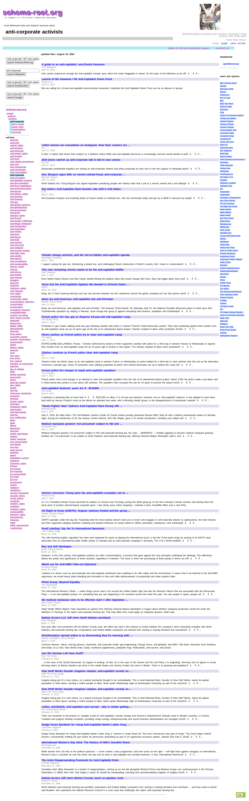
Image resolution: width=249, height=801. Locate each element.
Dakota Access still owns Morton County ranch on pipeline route (82, 778)
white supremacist (19, 525)
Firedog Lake (225, 168)
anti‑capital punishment (22, 162)
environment (16, 342)
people (10, 113)
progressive (16, 482)
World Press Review (228, 330)
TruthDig (223, 300)
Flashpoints (224, 171)
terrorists (16, 132)
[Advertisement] (71, 115)
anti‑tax (14, 269)
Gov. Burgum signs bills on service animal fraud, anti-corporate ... (83, 174)
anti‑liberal (15, 237)
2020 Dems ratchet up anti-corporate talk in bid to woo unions (81, 159)
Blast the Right (226, 107)
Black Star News (226, 104)
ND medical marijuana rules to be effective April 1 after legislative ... (85, 600)
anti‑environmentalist (20, 188)
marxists (14, 431)
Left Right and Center (228, 207)
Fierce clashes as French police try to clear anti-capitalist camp (82, 334)
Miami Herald (225, 215)
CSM (222, 113)
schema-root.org (16, 109)
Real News (224, 274)
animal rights (16, 145)
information (16, 409)
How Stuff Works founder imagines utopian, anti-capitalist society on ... (87, 671)
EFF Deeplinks (226, 151)
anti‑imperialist (17, 229)
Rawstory (223, 265)
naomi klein (18, 127)
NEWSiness (224, 227)
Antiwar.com (224, 95)
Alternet (223, 92)
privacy (13, 466)
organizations (18, 129)
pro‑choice (15, 469)
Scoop (222, 280)
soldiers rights (17, 504)
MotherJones (225, 221)
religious (14, 488)
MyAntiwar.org (225, 224)
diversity (14, 331)
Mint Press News (226, 218)
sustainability (17, 512)
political (11, 116)
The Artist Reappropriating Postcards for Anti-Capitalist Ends (80, 760)
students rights (17, 509)
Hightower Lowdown (228, 183)
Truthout (223, 303)
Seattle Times (225, 283)
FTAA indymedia (226, 165)
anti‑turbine (16, 275)
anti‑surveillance (18, 261)
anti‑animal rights (19, 153)
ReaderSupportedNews (229, 271)
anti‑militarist (16, 248)
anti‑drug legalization (20, 186)
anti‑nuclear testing (20, 250)
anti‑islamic (16, 231)
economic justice (18, 337)
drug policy (16, 334)
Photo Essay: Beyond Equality (61, 582)
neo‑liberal (15, 444)
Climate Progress (226, 121)
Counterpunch (225, 139)
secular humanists (19, 493)
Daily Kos (224, 145)
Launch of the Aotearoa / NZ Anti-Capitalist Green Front (77, 79)
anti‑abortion (16, 148)
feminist (14, 350)
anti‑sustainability (19, 264)
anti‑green (15, 213)
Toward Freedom (226, 298)
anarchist (14, 143)
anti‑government (18, 210)
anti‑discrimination (19, 183)
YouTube (241, 43)
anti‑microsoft (17, 245)
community (15, 296)
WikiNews (224, 324)
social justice (17, 498)
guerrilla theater (18, 382)
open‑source (16, 450)
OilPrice (223, 239)
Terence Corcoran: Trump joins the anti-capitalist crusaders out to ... (85, 493)
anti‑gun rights (17, 215)
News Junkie (225, 230)
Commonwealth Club (228, 130)
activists (12, 119)
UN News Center (226, 306)
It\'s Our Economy (227, 204)
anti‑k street (18, 124)
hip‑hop (14, 390)
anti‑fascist (15, 191)
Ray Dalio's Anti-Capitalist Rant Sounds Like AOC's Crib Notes (81, 189)
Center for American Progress (232, 115)
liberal (13, 426)
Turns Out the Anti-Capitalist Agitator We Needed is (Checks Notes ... (85, 284)
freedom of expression (21, 364)
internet (14, 415)
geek (12, 372)
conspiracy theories (20, 310)
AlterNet (223, 86)
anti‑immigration (18, 226)
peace (13, 455)
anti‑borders (16, 156)
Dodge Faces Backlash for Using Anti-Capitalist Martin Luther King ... (85, 724)
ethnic (13, 345)
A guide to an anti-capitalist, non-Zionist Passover (73, 64)
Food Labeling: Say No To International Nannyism (73, 528)
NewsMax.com (225, 233)
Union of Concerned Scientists (232, 315)
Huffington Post (226, 186)
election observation (20, 339)
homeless (15, 396)
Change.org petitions (228, 118)
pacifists (14, 452)
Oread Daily (224, 245)
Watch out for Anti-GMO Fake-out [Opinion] (69, 564)
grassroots (15, 377)
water (13, 523)
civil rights (15, 294)
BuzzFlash (224, 110)
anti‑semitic (16, 256)
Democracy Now (226, 148)
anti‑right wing (17, 253)
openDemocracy (231, 64)
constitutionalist (18, 312)
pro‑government (18, 474)
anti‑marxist (16, 242)
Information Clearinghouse (230, 198)
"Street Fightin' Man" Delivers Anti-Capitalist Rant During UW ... (82, 406)
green (13, 380)
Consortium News (227, 133)
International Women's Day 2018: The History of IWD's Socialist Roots (86, 742)
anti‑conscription (18, 172)
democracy (15, 323)
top (240, 795)
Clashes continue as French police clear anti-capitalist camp (80, 352)
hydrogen (15, 404)
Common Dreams (227, 124)
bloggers (14, 280)
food (12, 353)
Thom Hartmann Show (229, 295)
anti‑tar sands (17, 267)
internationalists (18, 412)
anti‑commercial (18, 167)
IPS (221, 189)
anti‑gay (14, 202)
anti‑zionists (16, 277)
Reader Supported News (229, 268)
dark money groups (20, 318)
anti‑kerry (15, 234)
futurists (14, 366)
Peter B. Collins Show (229, 251)
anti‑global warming (20, 205)
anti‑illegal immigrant (20, 224)
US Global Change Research (231, 312)
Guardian (223, 180)
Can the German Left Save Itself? (63, 653)
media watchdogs (19, 434)
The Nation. (224, 289)
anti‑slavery (16, 258)
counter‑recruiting (19, 315)
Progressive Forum (227, 256)
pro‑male (14, 477)
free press (15, 358)
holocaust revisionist (20, 393)
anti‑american (17, 151)
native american (18, 439)
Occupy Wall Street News (230, 236)
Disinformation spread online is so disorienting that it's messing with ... (87, 635)
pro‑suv (14, 479)
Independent (225, 192)
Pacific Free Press (227, 248)
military (14, 436)
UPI (221, 309)
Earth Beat (224, 154)
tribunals (14, 520)
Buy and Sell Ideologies (56, 546)
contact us (222, 48)
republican (15, 490)
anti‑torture (15, 272)
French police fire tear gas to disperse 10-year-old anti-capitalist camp (86, 316)
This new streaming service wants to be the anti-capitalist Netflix (83, 269)
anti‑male (14, 240)
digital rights (16, 326)
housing (14, 399)
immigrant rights (18, 407)
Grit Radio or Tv (226, 177)
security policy (17, 496)
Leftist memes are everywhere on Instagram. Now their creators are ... (86, 145)
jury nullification (18, 417)
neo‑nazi (14, 447)
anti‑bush (15, 159)
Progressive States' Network (231, 259)
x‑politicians (16, 528)
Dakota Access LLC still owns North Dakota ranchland (76, 617)
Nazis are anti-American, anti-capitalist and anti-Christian (77, 299)
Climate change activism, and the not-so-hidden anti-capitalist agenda (86, 255)
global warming (18, 374)
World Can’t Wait (226, 327)
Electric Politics (226, 157)
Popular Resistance (227, 254)
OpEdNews (224, 242)
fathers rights (17, 347)
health (13, 388)
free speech (16, 361)
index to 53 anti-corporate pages (188, 48)
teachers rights (17, 514)
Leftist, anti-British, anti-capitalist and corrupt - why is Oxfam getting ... (87, 706)
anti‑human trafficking (21, 221)
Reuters (223, 277)
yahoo (233, 43)
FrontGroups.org (226, 174)
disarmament (16, 329)
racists (13, 485)
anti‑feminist (16, 197)
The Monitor (224, 286)
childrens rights (18, 288)
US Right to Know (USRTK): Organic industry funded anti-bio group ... (86, 510)
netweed (223, 333)
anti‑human (15, 218)
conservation (16, 304)
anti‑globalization (18, 207)
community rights (19, 299)
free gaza (15, 356)
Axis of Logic (225, 98)
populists (14, 461)
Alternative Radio (226, 89)
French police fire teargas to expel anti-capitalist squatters (78, 370)
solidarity (14, 506)
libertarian (15, 428)
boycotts (14, 283)
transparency (16, 517)
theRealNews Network (228, 336)
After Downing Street (228, 83)
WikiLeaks (224, 321)
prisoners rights (18, 463)
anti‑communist (18, 170)
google (224, 43)
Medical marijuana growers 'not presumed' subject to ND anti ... (82, 423)
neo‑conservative (18, 442)
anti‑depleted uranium (21, 180)
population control (19, 458)
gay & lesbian (17, 369)
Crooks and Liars (227, 142)
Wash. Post (224, 318)
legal (12, 423)
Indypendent (224, 195)
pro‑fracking (16, 471)
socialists (15, 501)
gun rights (15, 385)
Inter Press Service (227, 201)
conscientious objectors (22, 302)
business (14, 285)
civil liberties (16, 291)
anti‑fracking (16, 199)
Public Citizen (225, 262)
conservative (16, 307)
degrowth (15, 320)
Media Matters (225, 209)
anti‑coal (14, 164)
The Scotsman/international (230, 292)
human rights (17, 401)
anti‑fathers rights (19, 194)
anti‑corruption (17, 178)
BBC (222, 101)
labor (12, 420)
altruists (14, 140)
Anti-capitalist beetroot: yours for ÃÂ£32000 (70, 388)
